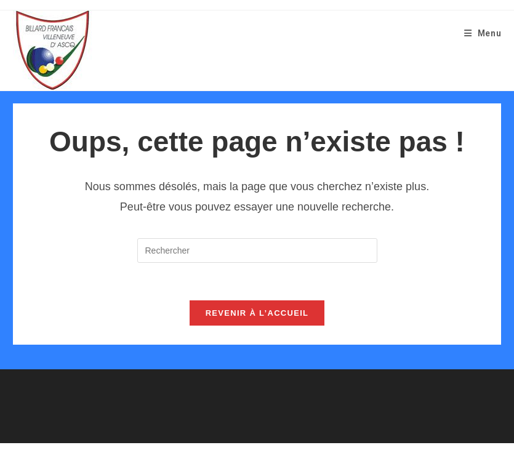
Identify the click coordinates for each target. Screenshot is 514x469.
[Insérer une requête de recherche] (257, 250)
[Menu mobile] (483, 33)
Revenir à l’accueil (257, 313)
